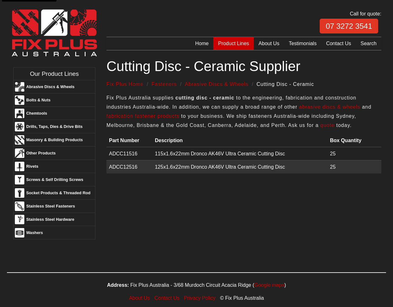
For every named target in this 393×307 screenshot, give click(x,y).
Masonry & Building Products (54, 139)
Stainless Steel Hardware (50, 219)
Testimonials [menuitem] (303, 43)
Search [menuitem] (368, 43)
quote (327, 125)
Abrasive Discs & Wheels (50, 86)
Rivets (32, 166)
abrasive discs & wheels (329, 107)
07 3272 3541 (349, 26)
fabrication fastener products (142, 116)
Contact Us (166, 298)
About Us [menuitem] (268, 43)
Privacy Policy (199, 298)
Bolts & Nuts (38, 100)
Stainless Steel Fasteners (50, 206)
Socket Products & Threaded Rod (58, 192)
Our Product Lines (54, 73)
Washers (34, 232)
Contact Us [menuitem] (338, 43)
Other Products (41, 153)
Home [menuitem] (202, 43)
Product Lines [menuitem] (233, 43)
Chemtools (36, 113)
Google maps (269, 285)
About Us (139, 298)
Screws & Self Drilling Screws (54, 179)
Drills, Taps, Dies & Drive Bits (54, 126)
